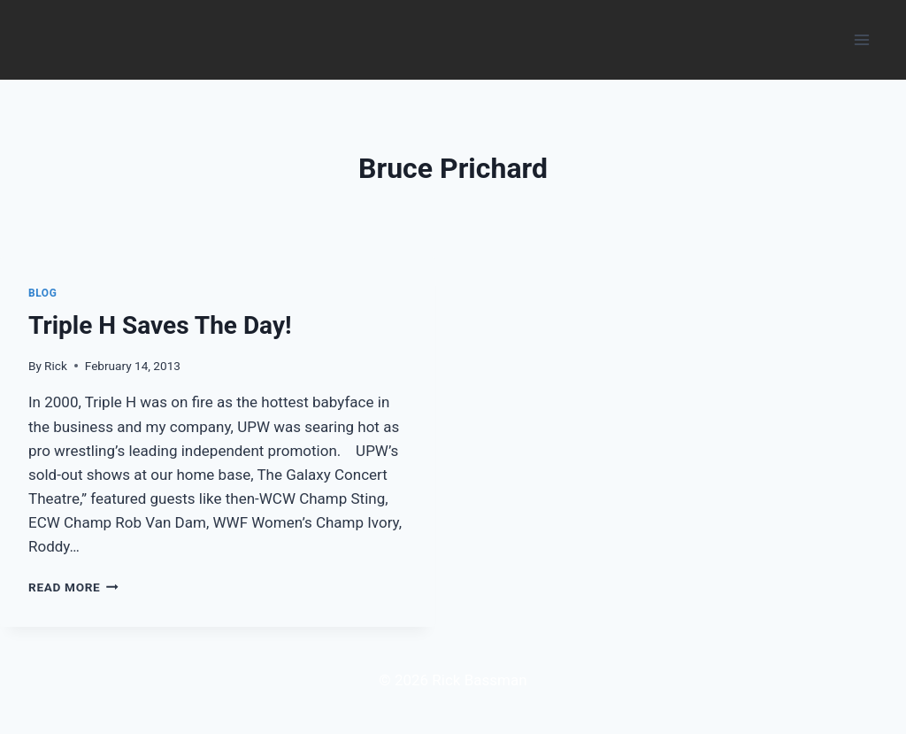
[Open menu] (861, 39)
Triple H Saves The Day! (160, 325)
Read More (73, 587)
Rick (55, 366)
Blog (42, 293)
